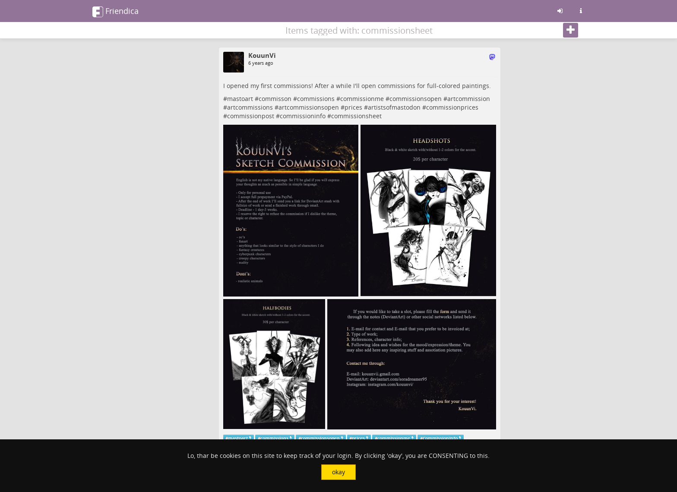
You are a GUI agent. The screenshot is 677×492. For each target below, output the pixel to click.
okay (338, 472)
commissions (316, 99)
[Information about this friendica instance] (580, 11)
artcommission (468, 99)
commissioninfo (303, 116)
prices (353, 107)
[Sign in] (560, 11)
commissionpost (250, 116)
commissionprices (452, 107)
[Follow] (570, 30)
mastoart (240, 99)
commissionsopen (415, 99)
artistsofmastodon (394, 107)
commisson (275, 99)
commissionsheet (356, 116)
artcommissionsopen (308, 107)
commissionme (362, 99)
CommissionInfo (440, 438)
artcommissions (250, 107)
